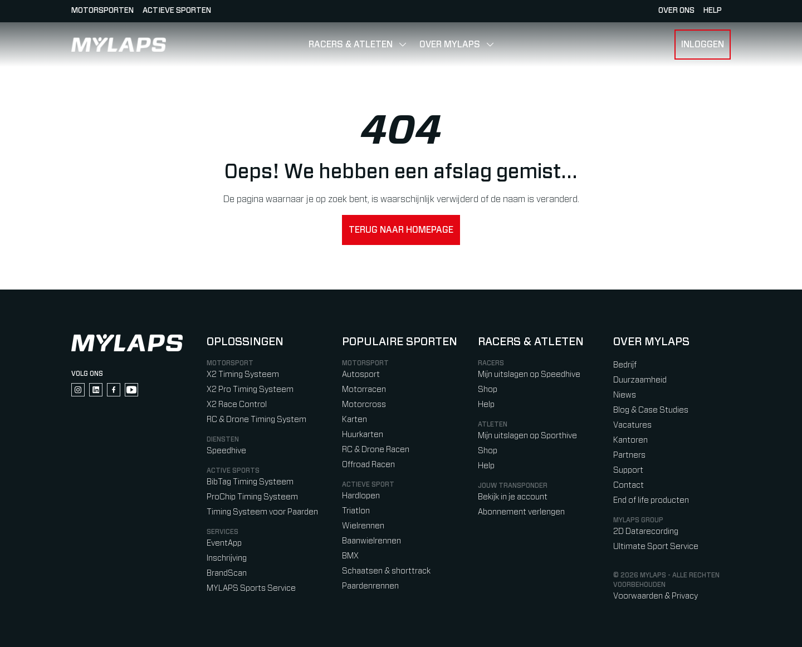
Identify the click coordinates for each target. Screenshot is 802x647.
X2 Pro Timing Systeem (250, 389)
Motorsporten (102, 10)
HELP (712, 10)
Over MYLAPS (449, 44)
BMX (350, 556)
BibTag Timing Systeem (250, 482)
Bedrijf (625, 365)
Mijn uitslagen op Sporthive (527, 436)
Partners (629, 455)
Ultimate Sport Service (655, 546)
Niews (624, 395)
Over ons (676, 10)
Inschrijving (227, 558)
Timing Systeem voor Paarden (262, 512)
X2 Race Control (237, 404)
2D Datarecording (645, 531)
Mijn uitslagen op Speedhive (529, 374)
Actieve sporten (177, 10)
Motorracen (364, 389)
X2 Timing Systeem (243, 374)
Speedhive (226, 451)
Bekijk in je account (512, 497)
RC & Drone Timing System (256, 419)
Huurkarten (362, 434)
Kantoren (630, 440)
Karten (354, 419)
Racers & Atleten (351, 44)
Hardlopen (361, 496)
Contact (628, 485)
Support (628, 470)
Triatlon (356, 511)
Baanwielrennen (371, 541)
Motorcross (364, 404)
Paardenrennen (370, 586)
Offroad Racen (368, 464)
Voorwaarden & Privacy (655, 596)
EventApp (224, 543)
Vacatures (632, 425)
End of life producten (651, 500)
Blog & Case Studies (650, 410)
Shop (487, 389)
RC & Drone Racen (375, 449)
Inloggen (702, 44)
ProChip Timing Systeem (252, 497)
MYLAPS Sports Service (251, 588)
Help (486, 404)
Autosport (361, 374)
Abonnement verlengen (521, 512)
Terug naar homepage (401, 230)
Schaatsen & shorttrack (386, 571)
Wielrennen (363, 526)
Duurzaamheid (640, 380)
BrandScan (227, 573)
